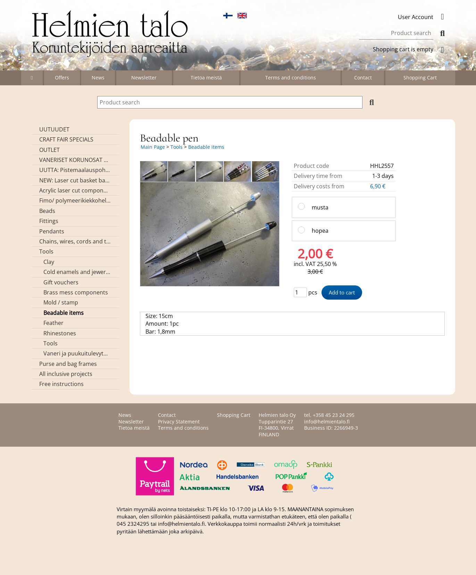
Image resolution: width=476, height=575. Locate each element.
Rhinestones (59, 333)
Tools (46, 251)
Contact (363, 77)
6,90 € (378, 186)
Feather (53, 323)
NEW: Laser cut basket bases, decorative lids (74, 180)
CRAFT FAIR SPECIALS (66, 139)
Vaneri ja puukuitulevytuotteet (76, 353)
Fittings (48, 221)
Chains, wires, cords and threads (74, 241)
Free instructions (61, 384)
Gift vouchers (60, 282)
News (98, 77)
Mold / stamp (60, 302)
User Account (424, 17)
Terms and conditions (290, 77)
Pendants (51, 231)
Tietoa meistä (206, 77)
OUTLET (49, 150)
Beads (47, 211)
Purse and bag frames (68, 364)
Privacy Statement (179, 421)
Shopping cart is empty (411, 49)
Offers (62, 77)
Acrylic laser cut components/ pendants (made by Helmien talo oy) (74, 190)
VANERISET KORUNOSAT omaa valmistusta (74, 160)
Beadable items (63, 313)
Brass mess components (75, 292)
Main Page (153, 147)
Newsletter (144, 77)
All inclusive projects (65, 374)
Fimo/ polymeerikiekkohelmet (74, 200)
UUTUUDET (54, 129)
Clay (48, 262)
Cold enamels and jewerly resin (76, 272)
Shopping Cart (420, 77)
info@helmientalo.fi (327, 421)
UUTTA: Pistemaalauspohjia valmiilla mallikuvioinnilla (74, 170)
